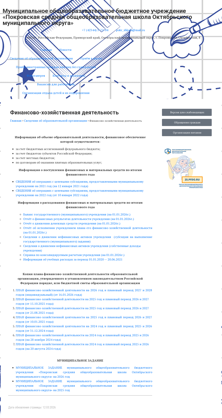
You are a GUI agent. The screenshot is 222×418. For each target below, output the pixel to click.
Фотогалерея (36, 76)
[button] (116, 48)
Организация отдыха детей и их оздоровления (56, 93)
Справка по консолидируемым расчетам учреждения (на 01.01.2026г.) (73, 255)
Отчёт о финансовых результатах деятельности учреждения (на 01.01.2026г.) (78, 219)
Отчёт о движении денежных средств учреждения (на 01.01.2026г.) (71, 223)
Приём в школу (91, 58)
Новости (65, 50)
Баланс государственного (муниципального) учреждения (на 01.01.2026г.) (76, 214)
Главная (46, 50)
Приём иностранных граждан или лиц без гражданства (56, 67)
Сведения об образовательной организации (41, 58)
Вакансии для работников (56, 84)
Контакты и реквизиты (69, 76)
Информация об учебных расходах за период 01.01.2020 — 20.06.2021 (73, 259)
